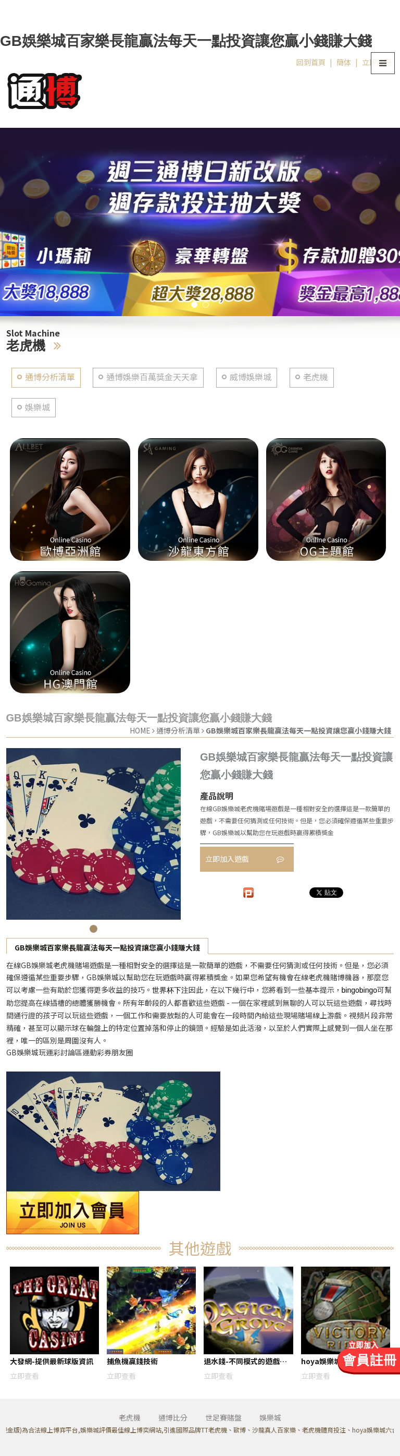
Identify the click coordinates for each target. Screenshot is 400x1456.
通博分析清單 (50, 377)
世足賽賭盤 (223, 1417)
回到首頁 (311, 62)
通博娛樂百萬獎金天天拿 (152, 377)
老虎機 (315, 377)
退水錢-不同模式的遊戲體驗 (245, 1363)
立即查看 (24, 1375)
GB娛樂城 (102, 977)
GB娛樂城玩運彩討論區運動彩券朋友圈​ (69, 1052)
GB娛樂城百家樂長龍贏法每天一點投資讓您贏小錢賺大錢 (107, 947)
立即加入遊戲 (244, 858)
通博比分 (173, 1417)
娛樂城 (37, 407)
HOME (140, 730)
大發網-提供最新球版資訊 (51, 1361)
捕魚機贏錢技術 (132, 1361)
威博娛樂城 (250, 377)
